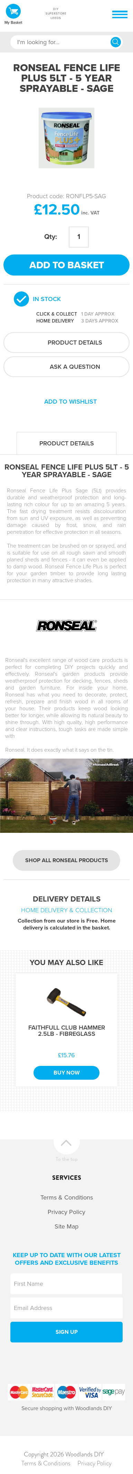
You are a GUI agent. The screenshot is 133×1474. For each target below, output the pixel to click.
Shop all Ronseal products (66, 860)
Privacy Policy (66, 1212)
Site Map (66, 1226)
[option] (66, 138)
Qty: (50, 237)
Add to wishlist (70, 401)
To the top (67, 1158)
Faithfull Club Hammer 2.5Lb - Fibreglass (66, 1031)
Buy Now (67, 1072)
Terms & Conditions (66, 1197)
